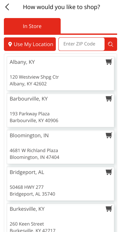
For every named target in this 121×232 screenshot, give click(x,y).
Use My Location (29, 44)
